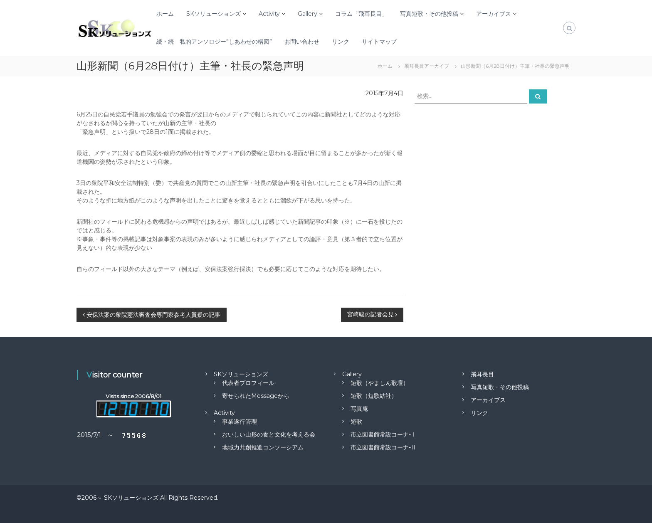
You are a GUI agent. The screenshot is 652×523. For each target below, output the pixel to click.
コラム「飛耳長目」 (361, 13)
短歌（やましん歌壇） (380, 383)
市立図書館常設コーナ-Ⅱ (384, 447)
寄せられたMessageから (255, 396)
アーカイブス (493, 13)
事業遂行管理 (239, 421)
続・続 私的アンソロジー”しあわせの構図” (214, 41)
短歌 (356, 421)
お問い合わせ (301, 41)
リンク (340, 41)
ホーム (165, 13)
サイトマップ (379, 41)
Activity (269, 13)
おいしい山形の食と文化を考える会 (268, 434)
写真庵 (359, 408)
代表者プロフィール (248, 383)
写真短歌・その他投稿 (429, 13)
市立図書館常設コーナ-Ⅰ (384, 434)
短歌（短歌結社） (374, 396)
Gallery (307, 13)
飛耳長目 (482, 374)
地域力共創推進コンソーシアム (263, 447)
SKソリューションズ (213, 13)
